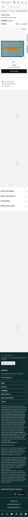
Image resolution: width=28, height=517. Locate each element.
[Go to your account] (18, 2)
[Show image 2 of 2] (26, 43)
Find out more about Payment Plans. (9, 442)
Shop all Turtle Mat (21, 11)
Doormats (12, 11)
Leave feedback (6, 377)
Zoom (23, 29)
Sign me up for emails (8, 363)
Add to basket (14, 71)
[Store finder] (14, 2)
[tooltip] (25, 24)
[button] (26, 2)
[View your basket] (22, 2)
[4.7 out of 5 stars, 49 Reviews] (7, 21)
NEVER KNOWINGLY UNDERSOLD (14, 504)
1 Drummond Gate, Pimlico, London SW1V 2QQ (14, 414)
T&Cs (10, 454)
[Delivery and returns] (14, 206)
